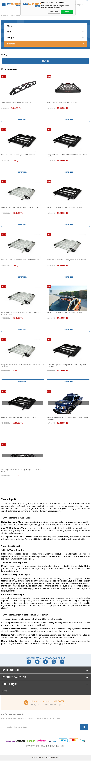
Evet (67, 12)
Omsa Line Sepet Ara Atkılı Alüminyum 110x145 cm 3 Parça (66, 260)
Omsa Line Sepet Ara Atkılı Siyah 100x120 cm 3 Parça (64, 312)
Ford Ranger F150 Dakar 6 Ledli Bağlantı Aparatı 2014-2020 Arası (21, 471)
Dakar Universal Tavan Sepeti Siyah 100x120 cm (62, 102)
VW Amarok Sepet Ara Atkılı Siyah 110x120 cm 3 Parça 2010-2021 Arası (67, 366)
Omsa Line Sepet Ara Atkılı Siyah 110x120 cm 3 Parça (64, 207)
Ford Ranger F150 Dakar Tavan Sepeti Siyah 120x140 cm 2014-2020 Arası (67, 418)
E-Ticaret (39, 758)
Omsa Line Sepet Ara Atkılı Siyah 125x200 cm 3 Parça (18, 417)
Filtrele (45, 43)
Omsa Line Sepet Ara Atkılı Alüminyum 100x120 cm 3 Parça (20, 260)
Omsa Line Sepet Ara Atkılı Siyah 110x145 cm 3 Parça (18, 155)
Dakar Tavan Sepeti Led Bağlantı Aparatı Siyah (16, 102)
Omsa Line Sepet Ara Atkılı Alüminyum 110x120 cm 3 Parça (20, 207)
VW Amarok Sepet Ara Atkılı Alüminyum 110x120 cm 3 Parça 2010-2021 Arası (21, 313)
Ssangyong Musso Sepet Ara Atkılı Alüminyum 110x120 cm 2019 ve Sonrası (22, 366)
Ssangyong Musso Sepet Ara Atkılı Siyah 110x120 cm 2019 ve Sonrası (67, 156)
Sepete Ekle (22, 119)
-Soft (33, 758)
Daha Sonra (54, 12)
